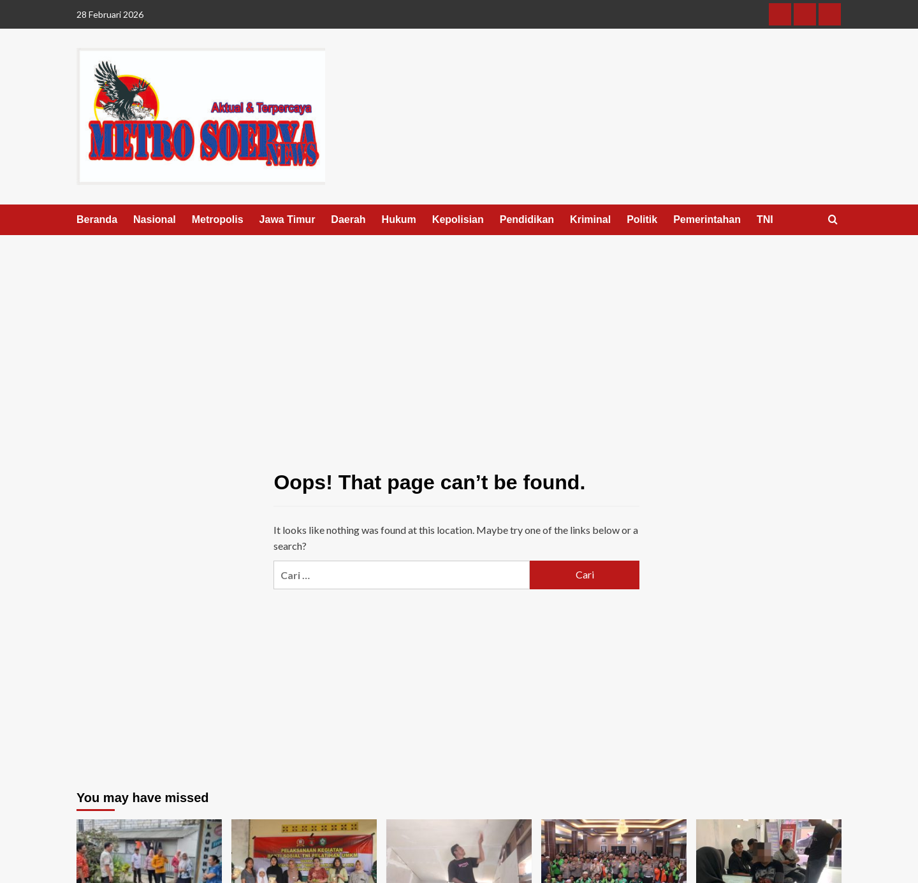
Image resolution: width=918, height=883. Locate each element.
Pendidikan (527, 219)
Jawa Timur (287, 219)
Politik (642, 219)
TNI (765, 219)
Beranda (96, 219)
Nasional (154, 219)
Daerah (348, 219)
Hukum (399, 219)
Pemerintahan (707, 219)
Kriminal (590, 219)
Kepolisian (458, 219)
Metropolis (218, 219)
